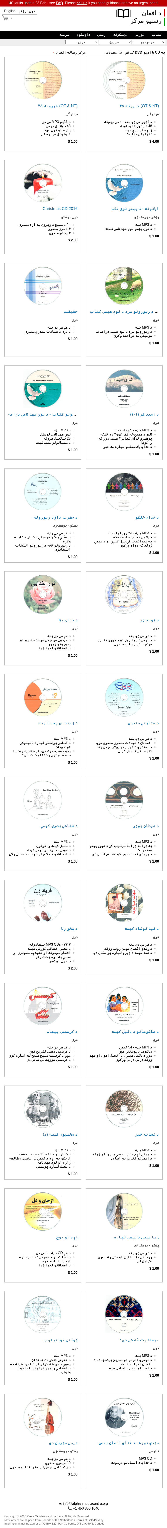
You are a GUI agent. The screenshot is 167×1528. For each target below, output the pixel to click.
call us (82, 3)
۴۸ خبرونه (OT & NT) (58, 105)
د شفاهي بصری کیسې (59, 825)
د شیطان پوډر (146, 825)
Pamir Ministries (37, 1516)
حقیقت (70, 311)
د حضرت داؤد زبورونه (55, 517)
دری (32, 11)
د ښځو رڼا (69, 928)
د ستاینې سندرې (143, 723)
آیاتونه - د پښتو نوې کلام (135, 208)
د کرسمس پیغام (62, 1031)
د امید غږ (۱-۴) (144, 414)
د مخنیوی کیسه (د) (60, 1134)
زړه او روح (67, 1237)
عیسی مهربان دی (63, 1442)
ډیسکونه (120, 34)
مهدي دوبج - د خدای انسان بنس (128, 1442)
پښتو (22, 11)
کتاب (156, 34)
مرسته (64, 34)
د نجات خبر (147, 1134)
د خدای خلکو (147, 517)
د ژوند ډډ (149, 620)
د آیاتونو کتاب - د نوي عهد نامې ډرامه (45, 414)
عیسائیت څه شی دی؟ (139, 1340)
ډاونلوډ (83, 34)
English (9, 11)
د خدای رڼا (68, 620)
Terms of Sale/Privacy (89, 1520)
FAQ (59, 3)
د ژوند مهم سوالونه (57, 723)
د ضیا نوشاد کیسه (142, 928)
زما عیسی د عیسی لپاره (136, 1237)
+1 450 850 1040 (86, 1508)
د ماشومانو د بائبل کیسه (135, 1031)
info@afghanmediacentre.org (85, 1503)
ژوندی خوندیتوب (60, 1340)
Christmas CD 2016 (60, 208)
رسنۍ (101, 34)
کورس (139, 34)
